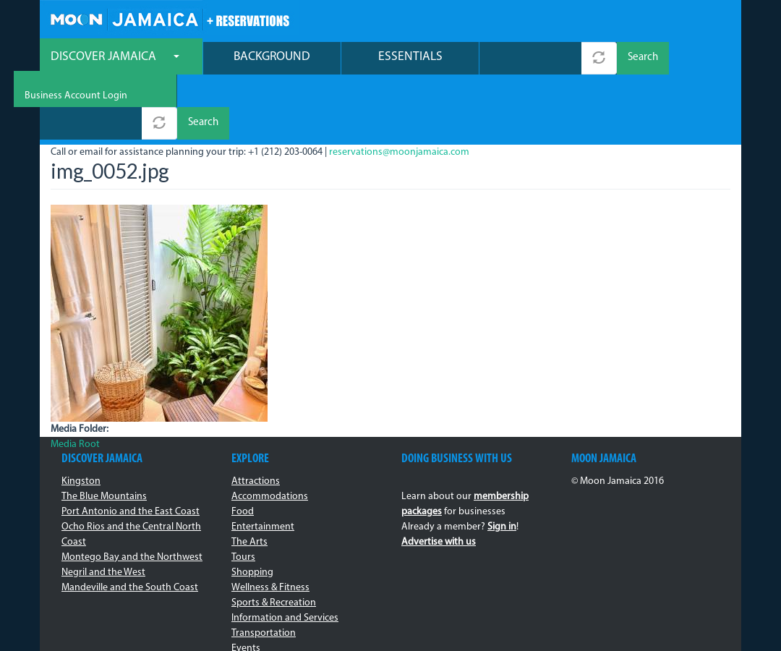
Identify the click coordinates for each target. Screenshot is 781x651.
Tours (243, 493)
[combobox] (530, 59)
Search (643, 59)
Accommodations (269, 432)
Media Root (75, 380)
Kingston (81, 417)
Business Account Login (679, 22)
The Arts (249, 478)
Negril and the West (103, 508)
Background (272, 58)
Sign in (501, 463)
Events (245, 584)
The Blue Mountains (104, 432)
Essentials (410, 58)
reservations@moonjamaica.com (399, 88)
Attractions (255, 417)
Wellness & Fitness (270, 524)
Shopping (252, 508)
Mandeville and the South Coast (129, 524)
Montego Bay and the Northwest (131, 493)
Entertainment (262, 463)
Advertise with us (438, 478)
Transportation (263, 569)
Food (242, 448)
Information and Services (284, 554)
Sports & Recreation (273, 539)
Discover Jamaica (115, 58)
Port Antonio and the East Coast (130, 448)
